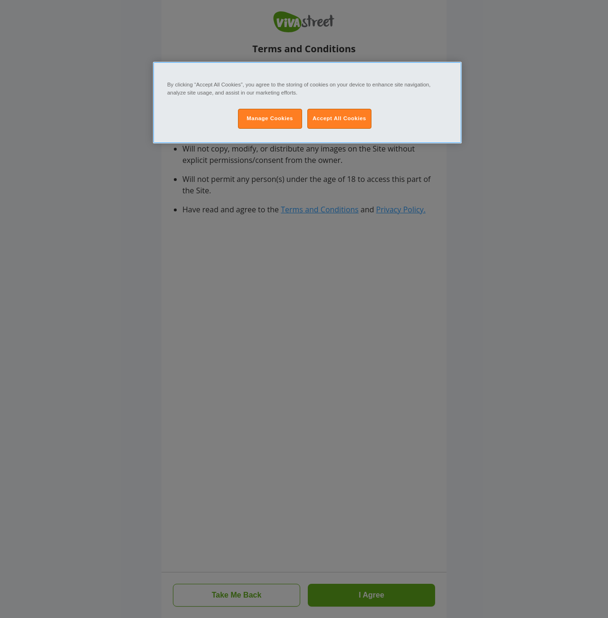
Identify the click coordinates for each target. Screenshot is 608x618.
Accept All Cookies (339, 118)
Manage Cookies (270, 118)
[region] (307, 102)
